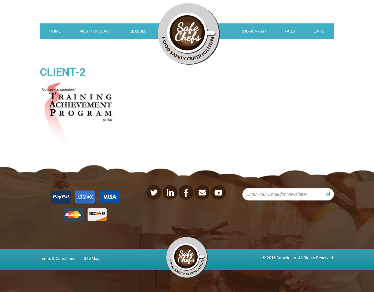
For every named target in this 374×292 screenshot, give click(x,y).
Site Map (92, 258)
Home (55, 31)
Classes (138, 31)
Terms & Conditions (57, 258)
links (319, 31)
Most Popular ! (95, 31)
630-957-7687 (254, 31)
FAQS (290, 31)
